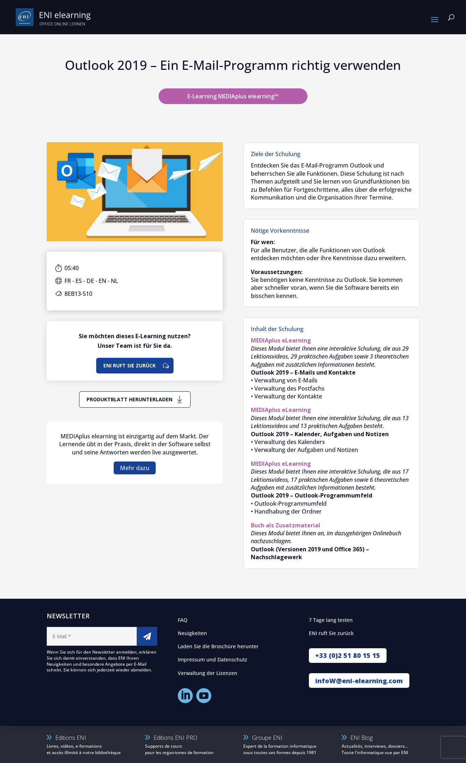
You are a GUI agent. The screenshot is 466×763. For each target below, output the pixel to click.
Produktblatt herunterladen (129, 399)
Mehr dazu (134, 468)
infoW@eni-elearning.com (359, 680)
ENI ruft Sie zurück (129, 365)
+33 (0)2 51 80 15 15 (347, 655)
